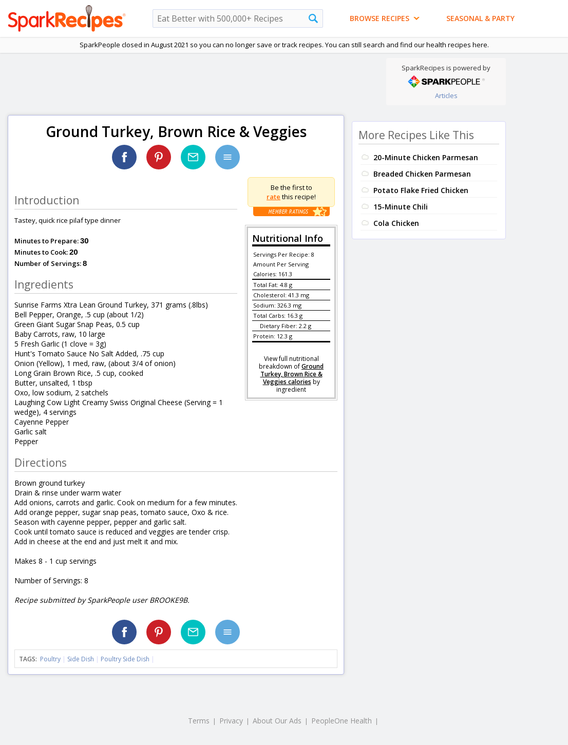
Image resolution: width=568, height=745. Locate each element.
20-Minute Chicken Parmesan (425, 157)
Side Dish (80, 659)
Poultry (50, 659)
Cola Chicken (396, 223)
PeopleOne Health (341, 720)
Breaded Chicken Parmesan (422, 174)
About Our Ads (277, 720)
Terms (199, 720)
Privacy (231, 720)
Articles (446, 95)
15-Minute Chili (400, 207)
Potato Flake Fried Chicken (420, 190)
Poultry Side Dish (125, 659)
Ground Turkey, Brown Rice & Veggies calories (292, 374)
